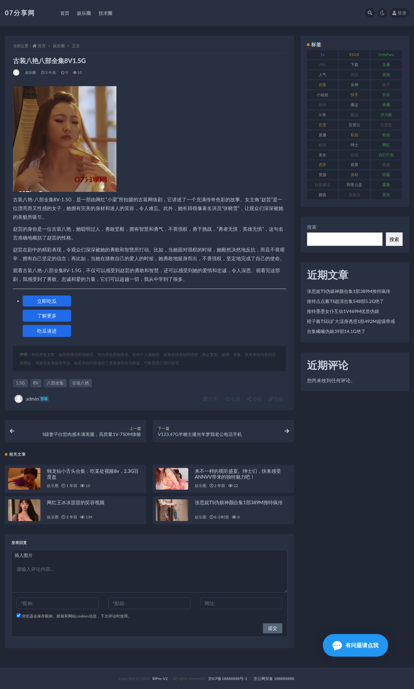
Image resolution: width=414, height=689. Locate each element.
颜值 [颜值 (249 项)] (322, 194)
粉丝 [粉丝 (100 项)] (386, 134)
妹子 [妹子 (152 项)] (386, 84)
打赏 (210, 399)
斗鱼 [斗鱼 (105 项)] (322, 114)
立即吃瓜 (47, 301)
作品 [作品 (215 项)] (354, 74)
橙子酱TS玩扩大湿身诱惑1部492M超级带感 (351, 321)
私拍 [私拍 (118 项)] (354, 134)
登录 (399, 13)
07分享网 (20, 13)
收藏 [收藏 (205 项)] (386, 104)
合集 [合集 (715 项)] (322, 84)
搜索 (312, 227)
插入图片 (24, 555)
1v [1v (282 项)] (323, 54)
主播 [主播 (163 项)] (386, 64)
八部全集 (55, 382)
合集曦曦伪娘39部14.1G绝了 (336, 331)
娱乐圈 (59, 45)
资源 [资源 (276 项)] (322, 174)
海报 (254, 399)
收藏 (232, 399)
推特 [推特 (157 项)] (322, 104)
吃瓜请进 (47, 331)
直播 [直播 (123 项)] (322, 134)
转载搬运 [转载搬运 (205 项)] (322, 184)
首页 (42, 45)
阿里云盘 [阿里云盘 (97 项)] (354, 184)
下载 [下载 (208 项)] (354, 64)
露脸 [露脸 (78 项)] (386, 184)
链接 (275, 399)
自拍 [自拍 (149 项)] (354, 154)
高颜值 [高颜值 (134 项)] (354, 194)
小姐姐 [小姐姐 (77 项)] (322, 94)
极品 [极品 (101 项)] (354, 114)
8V (35, 382)
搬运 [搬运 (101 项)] (354, 104)
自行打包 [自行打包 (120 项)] (386, 154)
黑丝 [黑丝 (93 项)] (386, 194)
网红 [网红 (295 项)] (386, 144)
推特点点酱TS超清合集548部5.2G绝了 (345, 301)
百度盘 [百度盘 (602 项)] (386, 124)
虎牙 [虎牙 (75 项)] (322, 164)
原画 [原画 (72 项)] (386, 74)
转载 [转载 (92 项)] (386, 174)
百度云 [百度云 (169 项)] (354, 124)
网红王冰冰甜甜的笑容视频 (75, 502)
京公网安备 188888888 (274, 678)
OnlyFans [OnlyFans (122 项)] (386, 54)
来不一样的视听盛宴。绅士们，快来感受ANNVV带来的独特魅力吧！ (238, 474)
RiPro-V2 (160, 678)
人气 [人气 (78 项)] (322, 74)
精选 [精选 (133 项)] (322, 144)
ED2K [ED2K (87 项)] (354, 54)
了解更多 (47, 315)
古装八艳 (80, 382)
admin (32, 399)
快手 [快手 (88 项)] (354, 94)
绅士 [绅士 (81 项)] (354, 144)
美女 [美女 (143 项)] (322, 154)
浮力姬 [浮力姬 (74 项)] (386, 114)
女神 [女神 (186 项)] (354, 84)
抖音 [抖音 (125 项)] (386, 94)
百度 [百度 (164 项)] (322, 124)
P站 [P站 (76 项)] (323, 64)
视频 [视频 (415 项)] (386, 164)
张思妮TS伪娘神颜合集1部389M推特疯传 (239, 502)
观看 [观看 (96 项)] (354, 164)
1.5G (20, 382)
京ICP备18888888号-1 (227, 678)
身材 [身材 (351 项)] (354, 174)
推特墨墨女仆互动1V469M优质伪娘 (343, 311)
